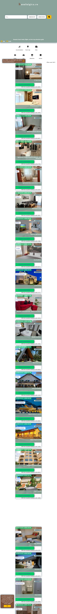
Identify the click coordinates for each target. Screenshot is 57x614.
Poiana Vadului (20, 402)
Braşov (18, 94)
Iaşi (17, 171)
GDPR (9, 603)
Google (8, 597)
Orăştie (18, 325)
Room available (24, 84)
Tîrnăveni (18, 120)
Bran (17, 351)
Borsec (18, 479)
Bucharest (18, 68)
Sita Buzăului (19, 557)
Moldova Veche (20, 428)
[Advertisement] (28, 513)
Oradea (18, 145)
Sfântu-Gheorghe (20, 274)
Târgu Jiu (18, 609)
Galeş (17, 377)
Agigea (18, 197)
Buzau (17, 222)
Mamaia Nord (19, 299)
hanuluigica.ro (28, 4)
